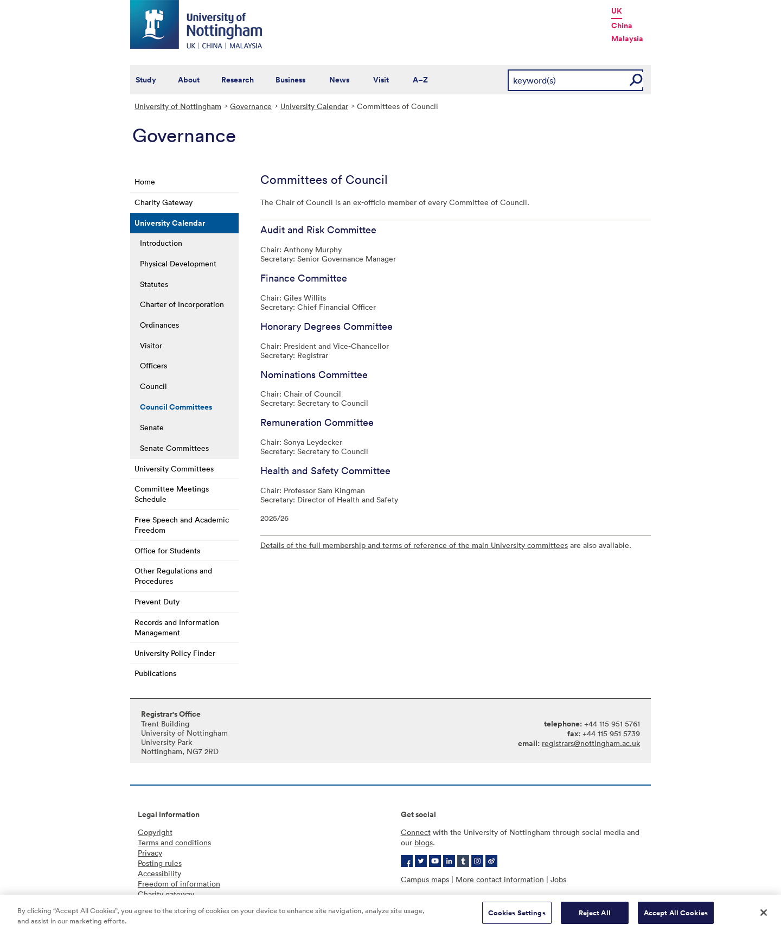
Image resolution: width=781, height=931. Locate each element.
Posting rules (160, 863)
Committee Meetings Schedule (172, 493)
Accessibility (159, 873)
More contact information (500, 879)
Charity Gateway (164, 202)
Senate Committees (174, 448)
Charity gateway (166, 894)
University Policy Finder (175, 653)
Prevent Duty (157, 601)
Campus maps (425, 879)
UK (616, 10)
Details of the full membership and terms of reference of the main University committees (414, 545)
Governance (251, 106)
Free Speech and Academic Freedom (182, 524)
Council (153, 386)
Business (290, 79)
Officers (153, 365)
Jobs (558, 879)
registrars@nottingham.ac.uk (591, 743)
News (339, 79)
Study (146, 79)
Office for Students (167, 550)
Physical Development (178, 263)
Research (237, 79)
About (189, 79)
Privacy (150, 852)
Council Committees (176, 406)
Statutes (154, 284)
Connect (416, 832)
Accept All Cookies (676, 916)
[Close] (764, 916)
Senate (152, 427)
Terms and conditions (174, 842)
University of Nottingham (178, 106)
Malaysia (627, 38)
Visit (381, 79)
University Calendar (314, 106)
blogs (423, 842)
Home (145, 181)
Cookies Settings (517, 916)
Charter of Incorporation (182, 304)
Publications (155, 673)
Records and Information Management (177, 627)
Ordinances (159, 325)
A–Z (420, 79)
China (621, 25)
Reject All (595, 916)
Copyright (155, 832)
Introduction (161, 243)
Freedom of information (179, 883)
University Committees (174, 468)
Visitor (151, 345)
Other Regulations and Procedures (173, 575)
